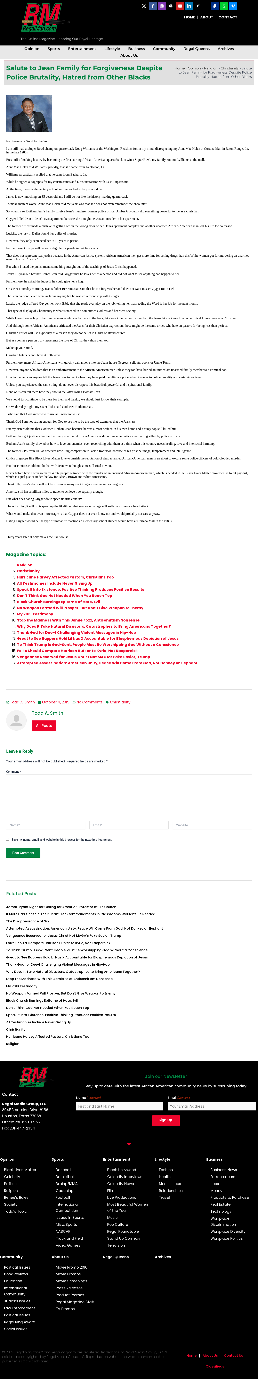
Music (112, 1217)
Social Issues (15, 1329)
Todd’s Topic (15, 1211)
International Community (15, 1291)
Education (13, 1281)
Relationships (171, 1190)
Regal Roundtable (123, 1231)
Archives (226, 48)
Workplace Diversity (227, 1231)
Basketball (65, 1176)
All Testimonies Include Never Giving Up (54, 583)
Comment (13, 771)
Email (180, 1098)
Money (216, 1190)
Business (136, 48)
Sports (54, 48)
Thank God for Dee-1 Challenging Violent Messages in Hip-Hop (76, 632)
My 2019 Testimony (35, 614)
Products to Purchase (229, 1197)
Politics (10, 1183)
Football (63, 1197)
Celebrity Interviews (124, 1176)
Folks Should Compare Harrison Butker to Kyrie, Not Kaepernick (77, 650)
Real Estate (220, 1204)
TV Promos (65, 1308)
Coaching (64, 1190)
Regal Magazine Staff (75, 1302)
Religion (211, 68)
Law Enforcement (19, 1308)
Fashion (166, 1169)
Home (180, 68)
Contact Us (233, 1355)
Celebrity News (120, 1183)
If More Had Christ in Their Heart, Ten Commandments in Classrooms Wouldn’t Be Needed (80, 914)
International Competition (67, 1207)
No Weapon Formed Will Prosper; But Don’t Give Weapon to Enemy (80, 608)
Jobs (214, 1183)
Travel (164, 1197)
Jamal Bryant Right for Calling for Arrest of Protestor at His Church (61, 907)
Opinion (31, 48)
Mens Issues (170, 1183)
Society (10, 1204)
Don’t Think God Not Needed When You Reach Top (64, 595)
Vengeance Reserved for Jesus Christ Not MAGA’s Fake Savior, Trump (83, 656)
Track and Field (69, 1238)
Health (165, 1176)
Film (110, 1190)
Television (116, 1245)
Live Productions (121, 1197)
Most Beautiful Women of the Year (127, 1207)
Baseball (63, 1169)
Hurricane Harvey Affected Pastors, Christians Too (65, 577)
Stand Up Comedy (123, 1238)
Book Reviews (16, 1274)
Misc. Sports (66, 1224)
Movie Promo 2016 (71, 1267)
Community (164, 48)
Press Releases (69, 1288)
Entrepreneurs (222, 1176)
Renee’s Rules (16, 1197)
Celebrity (12, 1176)
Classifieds (215, 1366)
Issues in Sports (70, 1217)
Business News (223, 1169)
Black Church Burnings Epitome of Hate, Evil (58, 601)
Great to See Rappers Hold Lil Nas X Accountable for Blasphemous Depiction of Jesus (98, 638)
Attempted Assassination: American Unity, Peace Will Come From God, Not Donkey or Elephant (107, 663)
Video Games (68, 1245)
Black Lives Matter (20, 1169)
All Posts (44, 725)
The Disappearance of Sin (27, 921)
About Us (129, 55)
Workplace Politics (226, 1238)
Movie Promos (68, 1274)
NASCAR (63, 1231)
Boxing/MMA (67, 1183)
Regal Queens (197, 48)
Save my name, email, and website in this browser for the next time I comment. (62, 839)
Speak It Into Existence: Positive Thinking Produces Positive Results (80, 589)
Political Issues (17, 1267)
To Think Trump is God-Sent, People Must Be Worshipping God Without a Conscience (98, 644)
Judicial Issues (17, 1301)
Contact (10, 1094)
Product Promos (70, 1295)
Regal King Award (19, 1322)
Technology (220, 1211)
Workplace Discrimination (223, 1221)
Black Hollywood (121, 1169)
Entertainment (82, 48)
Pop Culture (117, 1224)
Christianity (230, 68)
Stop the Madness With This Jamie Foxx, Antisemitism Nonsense (78, 620)
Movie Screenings (71, 1281)
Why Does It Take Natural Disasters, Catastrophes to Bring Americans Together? (94, 626)
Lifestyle (112, 48)
